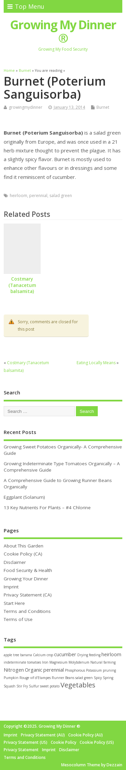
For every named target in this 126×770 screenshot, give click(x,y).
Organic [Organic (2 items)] (33, 670)
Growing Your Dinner (26, 579)
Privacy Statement (21, 750)
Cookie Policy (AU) (85, 735)
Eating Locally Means (96, 363)
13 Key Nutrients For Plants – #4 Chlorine (47, 507)
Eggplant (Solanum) (24, 497)
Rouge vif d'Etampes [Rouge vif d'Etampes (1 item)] (35, 677)
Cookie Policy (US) (97, 742)
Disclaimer (15, 562)
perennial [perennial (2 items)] (53, 670)
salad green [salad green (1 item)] (84, 677)
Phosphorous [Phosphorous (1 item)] (75, 670)
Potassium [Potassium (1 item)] (94, 670)
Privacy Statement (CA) (28, 595)
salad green (60, 195)
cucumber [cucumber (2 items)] (65, 654)
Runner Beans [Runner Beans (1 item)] (63, 677)
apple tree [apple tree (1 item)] (11, 655)
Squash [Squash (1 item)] (9, 686)
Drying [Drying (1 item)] (82, 655)
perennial (38, 195)
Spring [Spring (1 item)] (108, 677)
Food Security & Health (28, 570)
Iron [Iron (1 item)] (45, 662)
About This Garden (23, 546)
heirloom (18, 195)
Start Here (14, 603)
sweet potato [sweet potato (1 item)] (49, 686)
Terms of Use (18, 619)
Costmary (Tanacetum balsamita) (22, 285)
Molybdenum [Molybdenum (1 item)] (79, 662)
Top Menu (25, 6)
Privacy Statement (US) (25, 742)
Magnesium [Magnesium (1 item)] (58, 662)
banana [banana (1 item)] (26, 655)
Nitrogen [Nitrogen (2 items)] (14, 670)
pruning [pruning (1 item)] (109, 670)
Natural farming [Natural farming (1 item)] (103, 662)
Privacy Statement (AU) (43, 735)
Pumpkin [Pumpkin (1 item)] (11, 677)
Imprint (11, 587)
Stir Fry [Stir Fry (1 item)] (22, 686)
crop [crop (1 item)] (50, 655)
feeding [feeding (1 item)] (94, 655)
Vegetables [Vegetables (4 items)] (77, 684)
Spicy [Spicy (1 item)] (98, 677)
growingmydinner (25, 107)
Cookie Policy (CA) (23, 554)
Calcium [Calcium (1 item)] (39, 655)
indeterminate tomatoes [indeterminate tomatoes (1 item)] (22, 662)
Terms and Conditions (27, 611)
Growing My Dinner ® (63, 31)
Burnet (102, 107)
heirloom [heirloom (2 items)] (111, 654)
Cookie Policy (63, 742)
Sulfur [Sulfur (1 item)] (34, 686)
